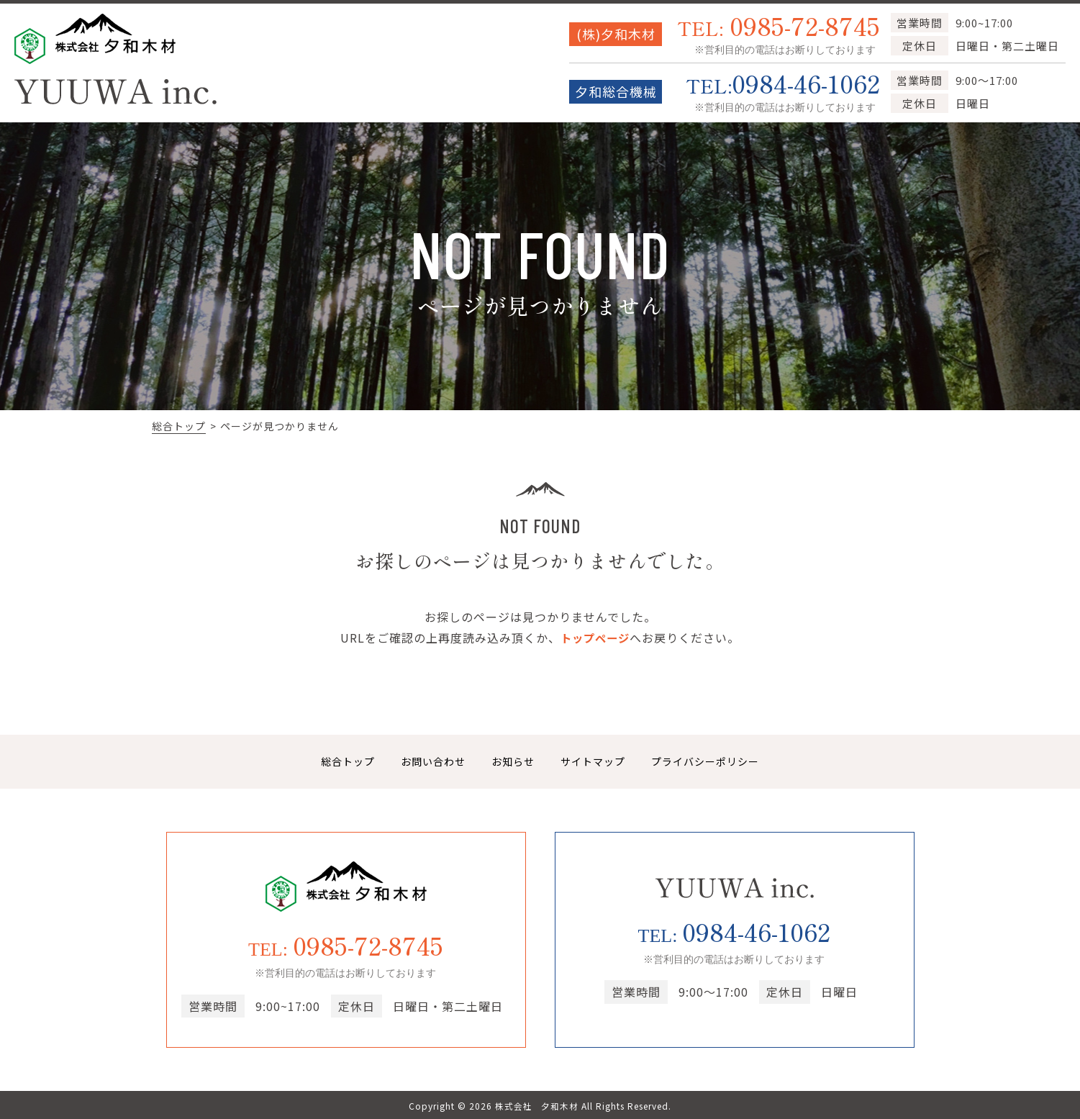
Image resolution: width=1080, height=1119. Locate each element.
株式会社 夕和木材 (537, 1106)
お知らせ (513, 761)
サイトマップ (593, 761)
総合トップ (179, 426)
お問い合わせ (433, 761)
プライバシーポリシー (705, 761)
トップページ (595, 637)
